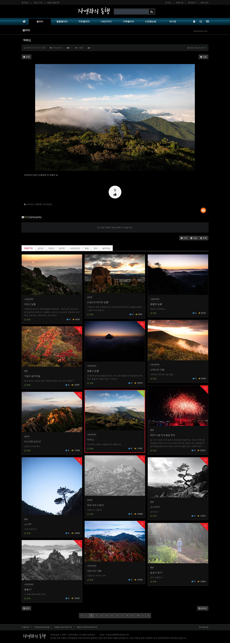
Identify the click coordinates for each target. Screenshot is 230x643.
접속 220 (204, 2)
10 (138, 615)
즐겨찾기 (25, 2)
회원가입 (179, 2)
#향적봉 (38, 204)
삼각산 (40, 248)
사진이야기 (106, 21)
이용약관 (25, 627)
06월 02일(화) (53, 2)
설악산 (62, 248)
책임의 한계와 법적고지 (87, 627)
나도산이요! (75, 248)
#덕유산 (30, 204)
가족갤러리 (128, 21)
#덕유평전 (47, 204)
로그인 (168, 2)
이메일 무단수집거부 (63, 627)
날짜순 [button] (203, 608)
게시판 (172, 21)
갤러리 (39, 21)
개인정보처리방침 (41, 627)
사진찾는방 (150, 21)
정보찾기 (192, 2)
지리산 (51, 248)
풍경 (87, 248)
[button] (184, 238)
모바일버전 (203, 627)
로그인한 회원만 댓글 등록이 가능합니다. (115, 227)
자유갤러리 (84, 21)
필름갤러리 (62, 21)
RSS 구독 (38, 2)
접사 (96, 248)
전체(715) (28, 248)
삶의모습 (106, 248)
